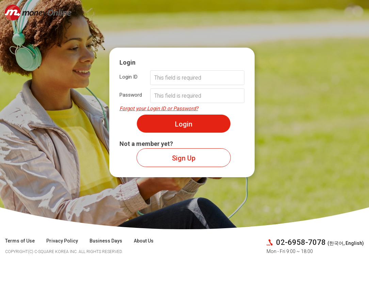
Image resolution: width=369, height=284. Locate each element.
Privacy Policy (62, 241)
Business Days (106, 241)
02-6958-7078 (300, 242)
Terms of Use (20, 241)
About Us (144, 241)
